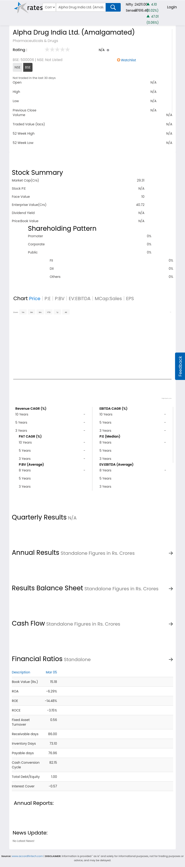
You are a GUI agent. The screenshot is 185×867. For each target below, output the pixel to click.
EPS (130, 298)
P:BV (60, 298)
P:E (48, 298)
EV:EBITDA (80, 298)
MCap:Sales (108, 298)
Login (172, 7)
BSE (28, 67)
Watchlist (128, 60)
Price (34, 298)
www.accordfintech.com (27, 856)
